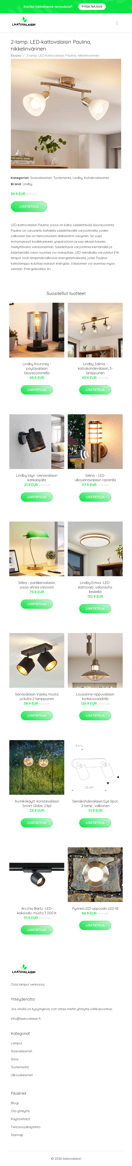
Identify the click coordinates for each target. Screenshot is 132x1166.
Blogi (15, 1103)
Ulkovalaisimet (22, 1075)
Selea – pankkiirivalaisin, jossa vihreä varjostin (37, 585)
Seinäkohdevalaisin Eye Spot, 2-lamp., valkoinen (95, 803)
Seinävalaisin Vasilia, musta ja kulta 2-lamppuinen (36, 696)
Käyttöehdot (20, 1119)
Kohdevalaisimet (96, 178)
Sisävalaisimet (41, 178)
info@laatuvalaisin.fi (26, 1019)
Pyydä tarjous (92, 6)
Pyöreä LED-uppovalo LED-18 (95, 908)
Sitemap (17, 1135)
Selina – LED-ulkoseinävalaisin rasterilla (95, 477)
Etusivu (16, 55)
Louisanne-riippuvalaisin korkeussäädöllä (95, 696)
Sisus (15, 1059)
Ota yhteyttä (20, 1111)
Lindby (77, 178)
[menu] (117, 23)
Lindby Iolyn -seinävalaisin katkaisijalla (36, 477)
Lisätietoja (29, 206)
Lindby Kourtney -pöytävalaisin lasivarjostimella (37, 368)
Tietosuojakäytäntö (25, 1127)
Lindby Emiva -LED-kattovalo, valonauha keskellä (95, 587)
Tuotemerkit (62, 178)
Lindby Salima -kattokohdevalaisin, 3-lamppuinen (95, 368)
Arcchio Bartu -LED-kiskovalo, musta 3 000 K (36, 910)
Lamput (16, 1043)
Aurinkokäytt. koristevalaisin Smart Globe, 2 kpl (37, 803)
